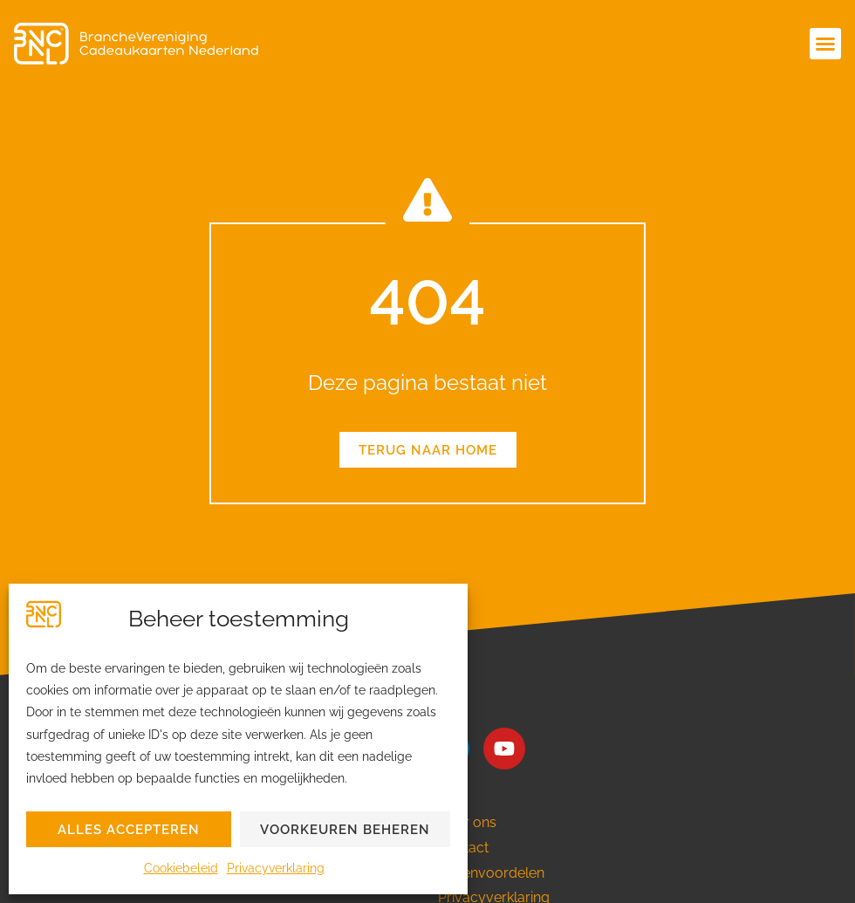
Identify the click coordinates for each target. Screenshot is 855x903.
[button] (825, 43)
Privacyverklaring (276, 868)
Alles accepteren (129, 830)
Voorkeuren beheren (345, 830)
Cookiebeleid (181, 868)
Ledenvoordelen (491, 873)
